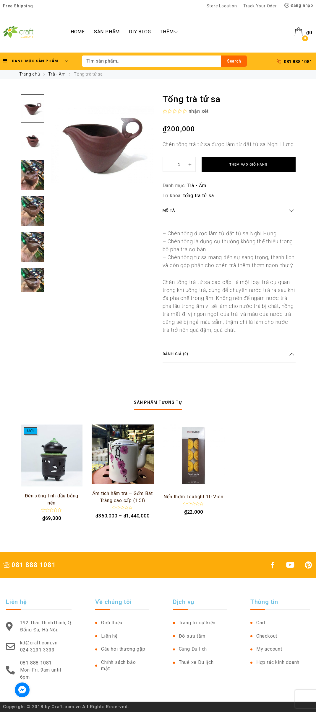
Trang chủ (29, 74)
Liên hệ (109, 636)
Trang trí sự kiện (197, 623)
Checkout (266, 636)
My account (269, 649)
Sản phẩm (107, 32)
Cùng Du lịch (193, 649)
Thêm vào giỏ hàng (248, 164)
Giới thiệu (111, 623)
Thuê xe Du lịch (196, 662)
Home (78, 32)
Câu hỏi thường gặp (123, 649)
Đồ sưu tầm (192, 636)
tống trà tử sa (198, 195)
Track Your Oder (260, 6)
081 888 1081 (294, 61)
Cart (260, 623)
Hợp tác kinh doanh (277, 662)
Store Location (222, 6)
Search (234, 61)
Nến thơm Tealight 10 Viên (193, 496)
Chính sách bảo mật (118, 665)
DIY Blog (140, 32)
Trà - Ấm (57, 74)
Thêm (169, 32)
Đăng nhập (298, 5)
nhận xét (199, 111)
